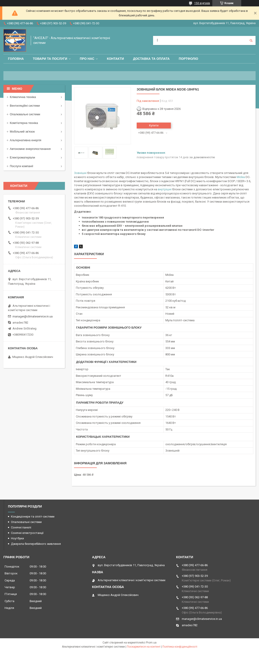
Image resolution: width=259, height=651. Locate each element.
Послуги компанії (21, 166)
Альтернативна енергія (25, 140)
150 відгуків (202, 3)
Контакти (115, 58)
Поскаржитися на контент (143, 646)
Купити (154, 125)
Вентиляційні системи (25, 105)
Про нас (87, 58)
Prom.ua (151, 642)
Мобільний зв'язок (22, 131)
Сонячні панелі (21, 527)
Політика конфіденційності (179, 646)
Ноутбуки (17, 538)
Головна (16, 58)
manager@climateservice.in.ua (33, 316)
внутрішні (165, 189)
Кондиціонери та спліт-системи (32, 516)
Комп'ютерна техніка (24, 123)
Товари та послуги (50, 58)
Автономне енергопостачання (30, 149)
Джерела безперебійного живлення (36, 543)
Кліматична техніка (23, 97)
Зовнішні (80, 173)
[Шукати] (251, 40)
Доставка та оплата (151, 58)
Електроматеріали (22, 157)
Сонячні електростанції (27, 533)
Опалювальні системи (25, 114)
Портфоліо (188, 58)
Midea (241, 177)
